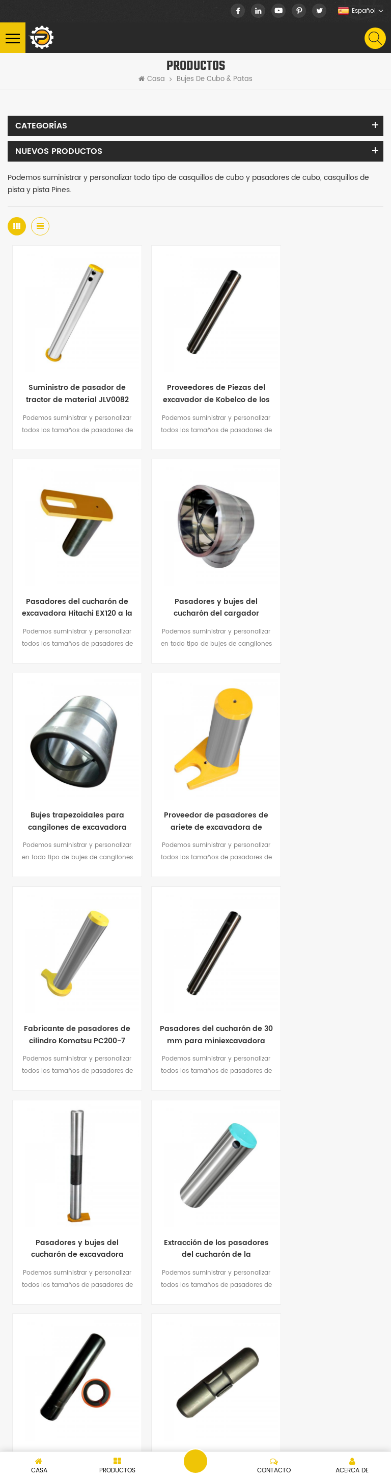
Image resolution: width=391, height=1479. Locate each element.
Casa (151, 79)
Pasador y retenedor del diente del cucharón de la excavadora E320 (320, 979)
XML (67, 1437)
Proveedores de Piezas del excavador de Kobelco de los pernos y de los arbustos (195, 380)
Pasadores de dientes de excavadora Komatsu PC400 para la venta (195, 979)
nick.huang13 (68, 1286)
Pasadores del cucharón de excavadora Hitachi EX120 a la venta (320, 380)
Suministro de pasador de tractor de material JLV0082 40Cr (70, 380)
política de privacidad (115, 1437)
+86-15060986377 (83, 1213)
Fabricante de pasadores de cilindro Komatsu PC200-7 (70, 780)
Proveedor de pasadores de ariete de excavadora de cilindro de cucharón (320, 580)
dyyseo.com (208, 1437)
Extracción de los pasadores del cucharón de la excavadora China (70, 979)
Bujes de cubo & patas (215, 79)
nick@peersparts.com (120, 1252)
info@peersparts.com (119, 1269)
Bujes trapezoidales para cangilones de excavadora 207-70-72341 (195, 580)
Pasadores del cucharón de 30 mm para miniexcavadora (195, 780)
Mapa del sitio (30, 1437)
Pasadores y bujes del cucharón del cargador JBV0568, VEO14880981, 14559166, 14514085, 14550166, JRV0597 (70, 580)
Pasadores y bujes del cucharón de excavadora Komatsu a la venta (320, 780)
